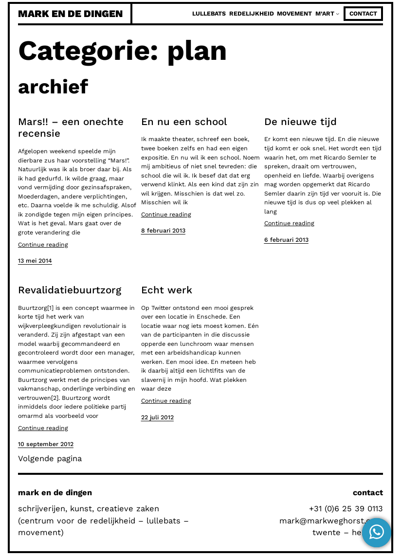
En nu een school (184, 121)
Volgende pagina (50, 458)
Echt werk (166, 290)
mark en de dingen (70, 13)
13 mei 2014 (35, 260)
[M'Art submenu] (337, 13)
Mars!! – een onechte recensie (71, 128)
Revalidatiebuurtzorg (69, 290)
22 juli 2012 (157, 417)
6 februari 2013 (286, 239)
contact (363, 13)
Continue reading (43, 244)
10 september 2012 (45, 444)
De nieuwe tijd (300, 121)
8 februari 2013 (163, 230)
